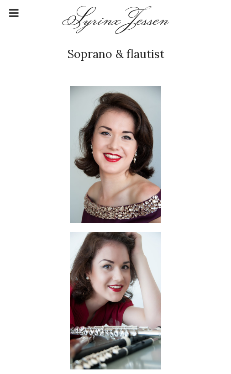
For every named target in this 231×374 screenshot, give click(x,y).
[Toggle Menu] (14, 13)
